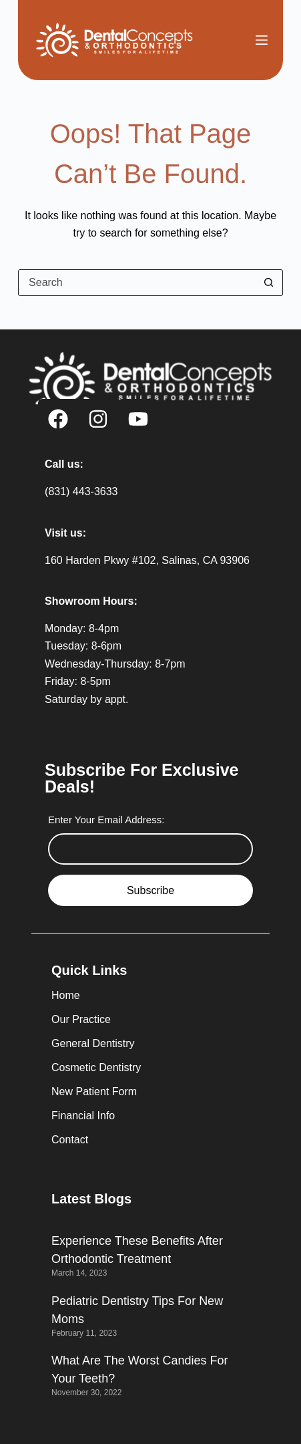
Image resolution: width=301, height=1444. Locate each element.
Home (65, 995)
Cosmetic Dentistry (96, 1067)
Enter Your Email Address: (106, 819)
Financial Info (83, 1115)
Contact (69, 1139)
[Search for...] (137, 282)
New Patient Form (94, 1091)
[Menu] (262, 40)
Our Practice (81, 1019)
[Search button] (269, 282)
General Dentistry (93, 1043)
